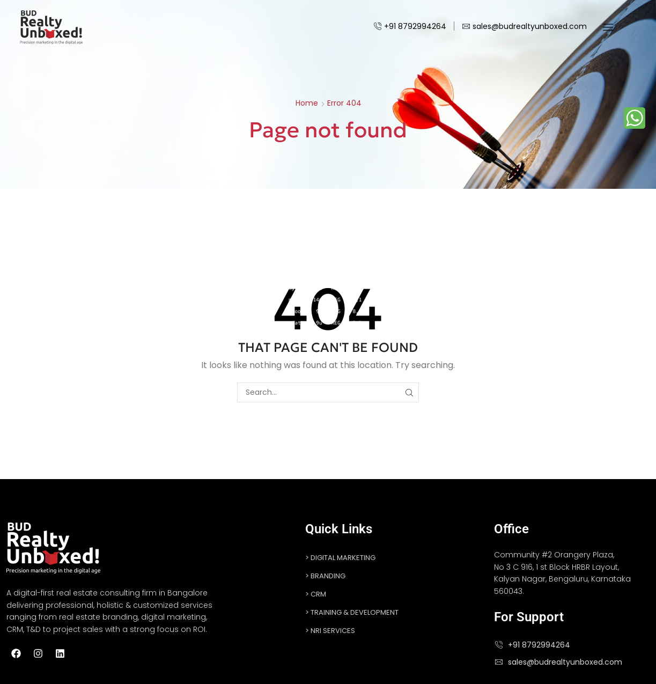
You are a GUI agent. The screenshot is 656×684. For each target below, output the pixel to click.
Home (307, 103)
